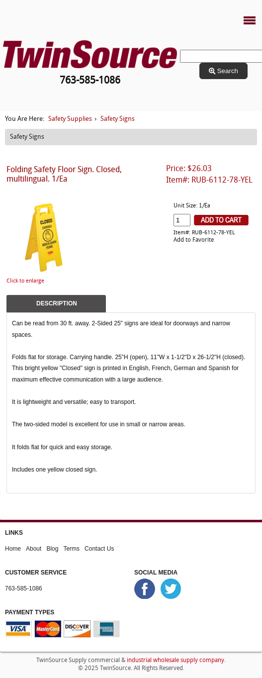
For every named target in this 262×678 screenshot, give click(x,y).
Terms (71, 548)
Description (56, 303)
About (33, 548)
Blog (52, 548)
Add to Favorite (194, 240)
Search (223, 71)
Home (13, 548)
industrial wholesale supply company (175, 661)
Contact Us (99, 548)
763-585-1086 (23, 588)
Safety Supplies (70, 119)
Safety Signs (117, 119)
